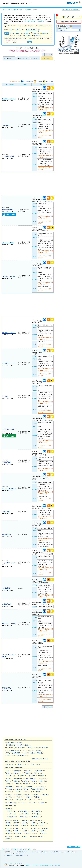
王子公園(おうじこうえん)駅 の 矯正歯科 (18, 745)
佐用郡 (34, 836)
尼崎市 (9, 823)
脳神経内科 (19, 773)
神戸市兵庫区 (24, 816)
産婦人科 (25, 781)
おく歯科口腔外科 (8, 156)
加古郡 (9, 836)
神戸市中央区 (24, 764)
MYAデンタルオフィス (9, 489)
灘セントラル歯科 (8, 243)
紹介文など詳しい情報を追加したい (40, 852)
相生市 (9, 820)
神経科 (27, 783)
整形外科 (31, 786)
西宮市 (17, 831)
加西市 (9, 825)
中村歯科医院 (6, 534)
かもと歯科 (6, 512)
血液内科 (38, 773)
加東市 (17, 825)
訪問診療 (27, 35)
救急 (31, 799)
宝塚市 (17, 828)
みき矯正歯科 (6, 588)
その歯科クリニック (9, 363)
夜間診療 (44, 33)
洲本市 (42, 825)
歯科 (29, 797)
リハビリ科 (41, 786)
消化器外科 (21, 786)
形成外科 (19, 791)
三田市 (9, 833)
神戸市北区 (37, 764)
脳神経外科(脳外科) (23, 789)
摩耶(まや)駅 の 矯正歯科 (14, 753)
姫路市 (35, 831)
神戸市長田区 (25, 814)
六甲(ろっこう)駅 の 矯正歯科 (34, 753)
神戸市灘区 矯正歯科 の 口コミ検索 (34, 21)
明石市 (17, 820)
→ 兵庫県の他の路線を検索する (39, 758)
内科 (8, 770)
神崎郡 (26, 836)
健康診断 (43, 802)
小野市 (35, 823)
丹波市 (46, 828)
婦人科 (34, 781)
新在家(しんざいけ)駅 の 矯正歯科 (38, 747)
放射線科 (36, 794)
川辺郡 (17, 836)
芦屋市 (42, 820)
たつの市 (26, 828)
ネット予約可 (15, 33)
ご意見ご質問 (57, 865)
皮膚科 (17, 781)
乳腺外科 (43, 781)
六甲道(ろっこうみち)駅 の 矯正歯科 (17, 755)
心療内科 (9, 783)
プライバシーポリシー (36, 865)
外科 (34, 783)
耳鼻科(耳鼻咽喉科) (30, 778)
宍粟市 (34, 825)
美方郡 (9, 838)
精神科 (19, 783)
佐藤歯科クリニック (9, 333)
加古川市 (44, 823)
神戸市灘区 (37, 814)
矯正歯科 (9, 799)
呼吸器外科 (10, 786)
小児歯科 (38, 797)
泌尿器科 (19, 794)
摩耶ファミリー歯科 (9, 623)
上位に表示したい (67, 852)
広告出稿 (51, 865)
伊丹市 (26, 823)
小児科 (9, 778)
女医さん (35, 33)
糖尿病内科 (22, 775)
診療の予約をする (10, 436)
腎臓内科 (29, 773)
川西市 (25, 825)
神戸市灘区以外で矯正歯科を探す (71, 9)
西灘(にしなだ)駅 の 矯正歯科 (33, 750)
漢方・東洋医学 (11, 802)
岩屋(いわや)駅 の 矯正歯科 (15, 742)
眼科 (8, 781)
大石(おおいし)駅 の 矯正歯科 (15, 747)
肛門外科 (9, 794)
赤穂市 (26, 820)
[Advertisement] (28, 184)
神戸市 (9, 808)
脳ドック (33, 802)
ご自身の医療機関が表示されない (23, 852)
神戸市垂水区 (37, 811)
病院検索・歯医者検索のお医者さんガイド (74, 2)
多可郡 (42, 836)
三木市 (43, 831)
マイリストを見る (71, 17)
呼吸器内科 (18, 770)
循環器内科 (40, 770)
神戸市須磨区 (24, 811)
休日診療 (25, 33)
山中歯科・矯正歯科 (9, 277)
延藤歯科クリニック (9, 99)
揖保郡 (44, 833)
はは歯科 (5, 396)
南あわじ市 (19, 833)
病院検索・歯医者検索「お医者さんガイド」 (19, 864)
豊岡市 (9, 831)
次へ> (50, 54)
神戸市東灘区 (11, 764)
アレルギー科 (10, 775)
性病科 (27, 794)
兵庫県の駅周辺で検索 (71, 21)
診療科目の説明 (35, 58)
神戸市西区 (13, 816)
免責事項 (28, 865)
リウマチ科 (10, 789)
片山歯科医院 (6, 604)
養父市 (28, 833)
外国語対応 (37, 35)
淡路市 (17, 823)
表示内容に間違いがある (56, 852)
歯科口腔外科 (21, 799)
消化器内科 (29, 770)
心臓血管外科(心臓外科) (39, 789)
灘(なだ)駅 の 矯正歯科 (13, 750)
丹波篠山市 (36, 828)
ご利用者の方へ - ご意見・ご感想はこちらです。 (18, 855)
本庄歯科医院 (6, 462)
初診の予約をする (10, 214)
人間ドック (23, 802)
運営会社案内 (45, 865)
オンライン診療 (16, 35)
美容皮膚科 (38, 791)
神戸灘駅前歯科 (7, 209)
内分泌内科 (33, 775)
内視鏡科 (42, 775)
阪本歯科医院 (6, 688)
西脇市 (26, 831)
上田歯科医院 (6, 125)
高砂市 (9, 828)
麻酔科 (46, 794)
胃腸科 (9, 773)
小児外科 (18, 778)
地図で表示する (23, 58)
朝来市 (34, 820)
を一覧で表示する (10, 58)
